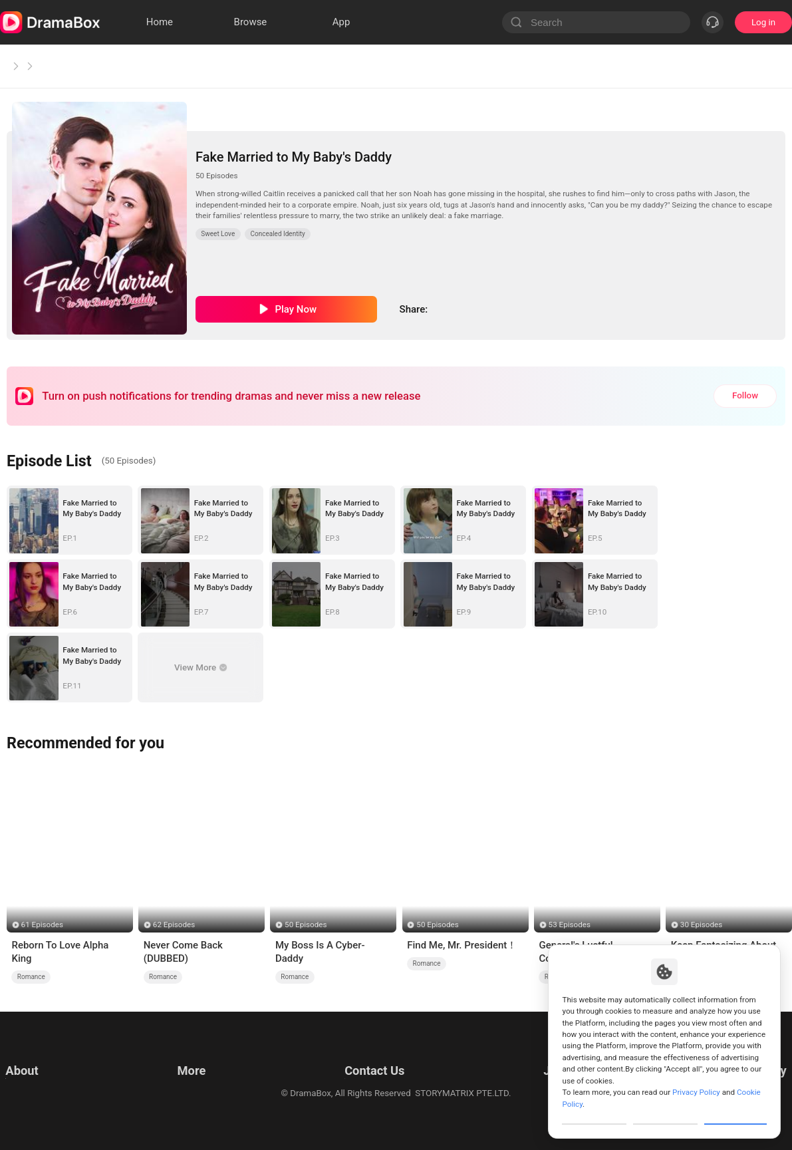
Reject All (665, 1112)
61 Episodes (42, 924)
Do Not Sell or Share (44, 1106)
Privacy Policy (32, 1073)
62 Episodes (174, 924)
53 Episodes (570, 924)
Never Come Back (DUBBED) (183, 951)
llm (181, 1073)
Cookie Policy (32, 1089)
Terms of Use (31, 1056)
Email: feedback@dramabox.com (371, 1056)
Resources (195, 1056)
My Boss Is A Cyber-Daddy (320, 951)
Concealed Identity (278, 233)
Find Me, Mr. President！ (462, 945)
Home (20, 66)
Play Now (296, 309)
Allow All (736, 1112)
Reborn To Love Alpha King (59, 951)
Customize (594, 1112)
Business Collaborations (354, 1073)
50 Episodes (306, 924)
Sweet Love (76, 66)
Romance (31, 976)
